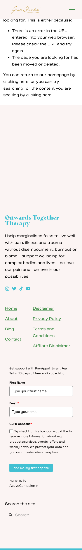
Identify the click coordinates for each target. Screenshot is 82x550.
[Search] (41, 515)
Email (14, 403)
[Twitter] (14, 288)
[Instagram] (7, 288)
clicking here (15, 81)
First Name (17, 383)
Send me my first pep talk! (31, 468)
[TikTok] (21, 288)
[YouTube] (28, 288)
